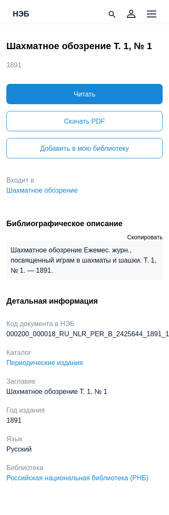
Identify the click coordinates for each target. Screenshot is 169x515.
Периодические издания (44, 362)
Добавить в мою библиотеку (84, 148)
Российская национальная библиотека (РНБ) (77, 478)
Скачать (84, 121)
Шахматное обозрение (42, 190)
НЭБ (21, 14)
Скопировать (145, 237)
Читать (85, 94)
